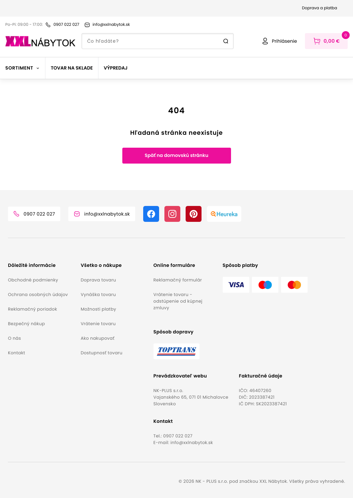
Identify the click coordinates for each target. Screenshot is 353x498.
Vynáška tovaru (98, 294)
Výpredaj (116, 68)
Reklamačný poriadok (32, 309)
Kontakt (16, 353)
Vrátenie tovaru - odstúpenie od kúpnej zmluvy (178, 301)
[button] (41, 265)
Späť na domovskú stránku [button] (176, 155)
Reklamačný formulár (177, 280)
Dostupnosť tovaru (101, 353)
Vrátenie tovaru (98, 324)
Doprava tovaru (98, 280)
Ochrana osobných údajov (38, 294)
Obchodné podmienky (33, 280)
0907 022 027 (178, 436)
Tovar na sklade (72, 68)
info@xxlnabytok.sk (191, 442)
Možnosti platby (98, 309)
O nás (14, 338)
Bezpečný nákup (26, 324)
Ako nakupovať (97, 338)
